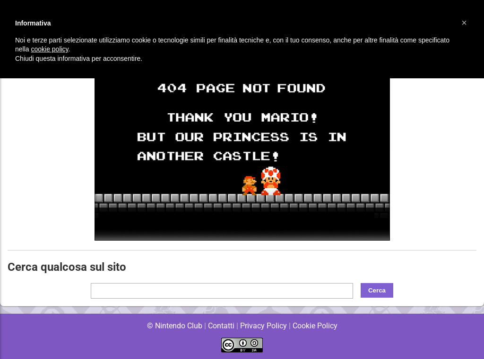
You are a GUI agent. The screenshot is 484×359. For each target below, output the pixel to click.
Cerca (377, 290)
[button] (464, 22)
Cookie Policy (314, 325)
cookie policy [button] (49, 49)
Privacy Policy (263, 325)
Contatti (220, 325)
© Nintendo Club (174, 325)
